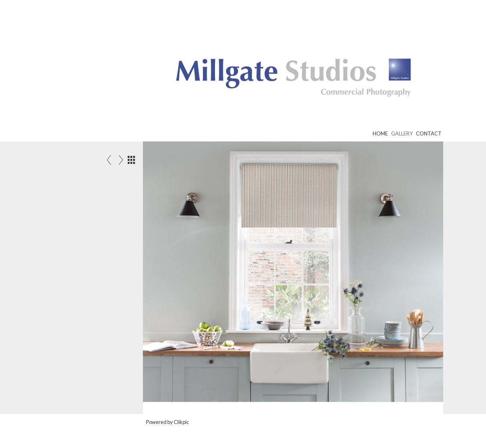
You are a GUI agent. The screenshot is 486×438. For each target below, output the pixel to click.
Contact (429, 133)
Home (380, 133)
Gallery (402, 133)
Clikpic (181, 422)
